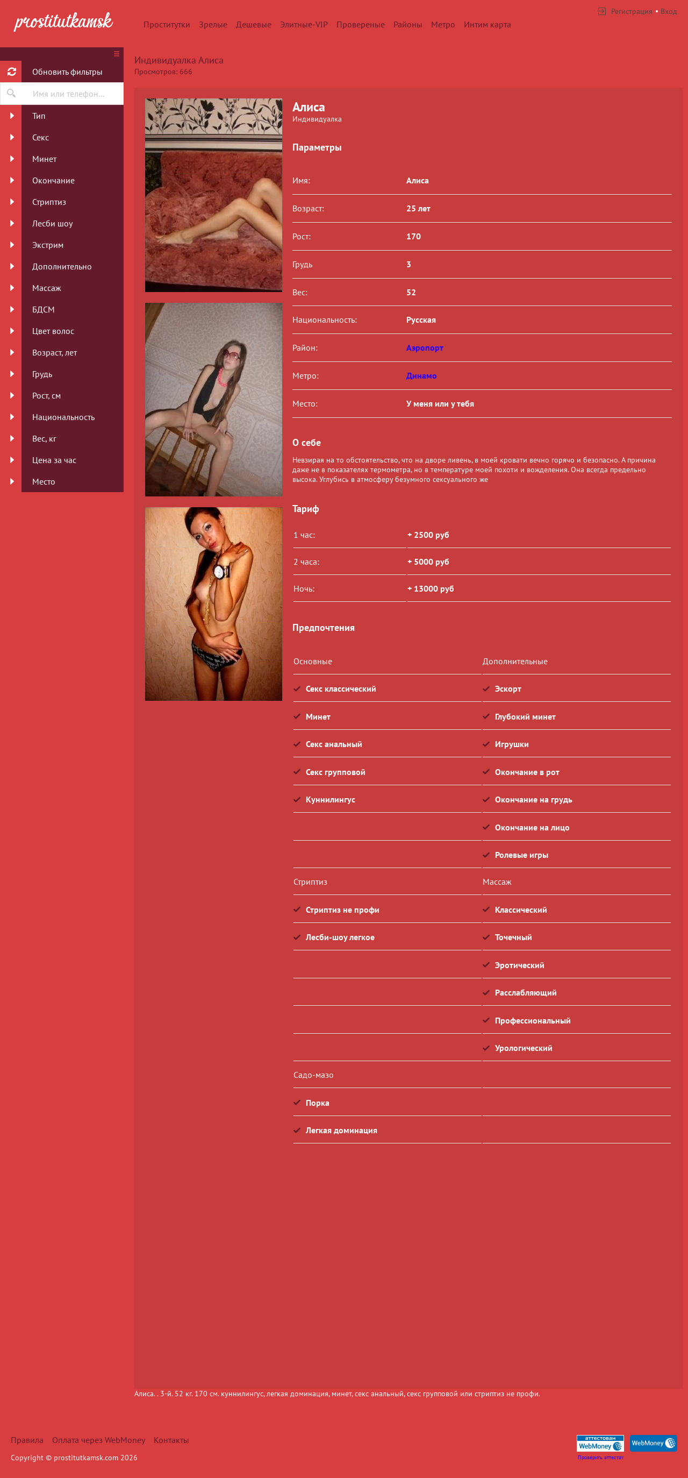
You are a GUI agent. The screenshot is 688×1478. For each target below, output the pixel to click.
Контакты (171, 1439)
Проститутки (167, 24)
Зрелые (213, 24)
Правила (27, 1439)
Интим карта (487, 24)
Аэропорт (424, 347)
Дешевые (253, 24)
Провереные (360, 24)
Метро (443, 24)
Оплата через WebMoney (98, 1439)
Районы (407, 24)
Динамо (421, 375)
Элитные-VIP (304, 24)
